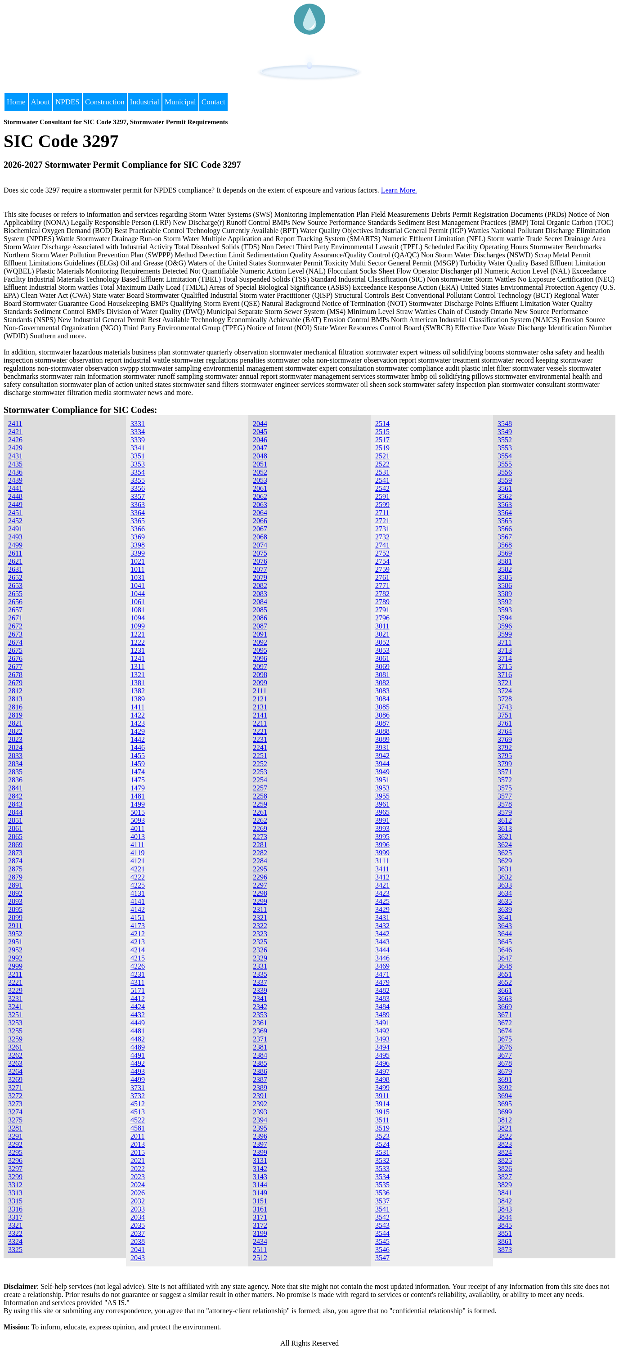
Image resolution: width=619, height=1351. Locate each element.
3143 (260, 1176)
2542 (382, 488)
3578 (505, 804)
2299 (260, 901)
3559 (505, 480)
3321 (15, 1225)
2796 (382, 618)
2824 (15, 747)
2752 (382, 553)
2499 (15, 545)
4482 (137, 1039)
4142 (137, 909)
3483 (382, 998)
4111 (137, 844)
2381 (260, 1047)
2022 (137, 1168)
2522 (382, 464)
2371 (260, 1039)
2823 (15, 739)
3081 (382, 674)
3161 (260, 1209)
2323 (260, 934)
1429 (137, 731)
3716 (505, 674)
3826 (505, 1168)
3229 (15, 990)
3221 (15, 982)
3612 (505, 820)
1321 (137, 674)
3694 (505, 1096)
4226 (137, 966)
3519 (382, 1128)
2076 (260, 561)
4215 (137, 958)
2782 (382, 593)
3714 (505, 658)
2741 (382, 545)
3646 (505, 950)
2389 (260, 1087)
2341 (260, 998)
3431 (382, 917)
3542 (382, 1217)
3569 (505, 553)
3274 (15, 1112)
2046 (260, 440)
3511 (382, 1120)
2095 (260, 650)
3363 (137, 504)
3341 (137, 448)
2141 (260, 715)
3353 (137, 464)
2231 (260, 739)
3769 (505, 739)
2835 (15, 772)
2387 (260, 1079)
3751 (505, 715)
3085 (382, 707)
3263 (15, 1063)
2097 (260, 666)
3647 (505, 958)
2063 (260, 504)
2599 (382, 504)
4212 (137, 934)
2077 (260, 569)
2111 (260, 691)
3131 (260, 1160)
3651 (505, 974)
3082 (382, 683)
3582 (505, 569)
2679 (15, 683)
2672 (15, 626)
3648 (505, 966)
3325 (15, 1249)
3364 (137, 512)
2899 (15, 917)
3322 (15, 1233)
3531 (382, 1152)
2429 (15, 448)
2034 (137, 1217)
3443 (382, 942)
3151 (260, 1201)
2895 (15, 909)
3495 (382, 1055)
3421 (382, 885)
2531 (382, 472)
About (40, 102)
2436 (15, 472)
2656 (15, 602)
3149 (260, 1193)
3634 (505, 893)
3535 (382, 1185)
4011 (137, 828)
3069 (382, 666)
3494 (382, 1047)
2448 (15, 496)
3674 (505, 1031)
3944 (382, 764)
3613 (505, 828)
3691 (505, 1079)
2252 (260, 764)
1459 (137, 764)
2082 (260, 585)
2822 (15, 731)
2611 (15, 553)
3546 (382, 1249)
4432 (137, 1015)
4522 (137, 1120)
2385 (260, 1063)
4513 (137, 1112)
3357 (137, 496)
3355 (137, 480)
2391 (260, 1096)
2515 (382, 431)
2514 (382, 423)
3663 (505, 998)
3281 (15, 1128)
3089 (382, 739)
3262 (15, 1055)
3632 (505, 877)
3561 (505, 488)
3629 (505, 861)
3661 (505, 990)
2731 (382, 529)
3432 (382, 925)
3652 (505, 982)
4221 (137, 869)
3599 (505, 634)
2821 (15, 723)
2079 (260, 577)
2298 (260, 893)
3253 (15, 1023)
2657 (15, 610)
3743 (505, 707)
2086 (260, 618)
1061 (137, 602)
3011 (382, 626)
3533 (382, 1168)
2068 (260, 537)
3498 (382, 1079)
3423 (382, 893)
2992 (15, 958)
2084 (260, 602)
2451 (15, 512)
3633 (505, 885)
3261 (15, 1047)
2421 (15, 431)
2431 (15, 456)
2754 (382, 561)
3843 (505, 1209)
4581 (137, 1128)
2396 (260, 1136)
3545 (382, 1241)
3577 (505, 796)
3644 (505, 934)
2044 (260, 423)
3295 (15, 1152)
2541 (382, 480)
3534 (382, 1176)
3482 (382, 990)
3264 (15, 1071)
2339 (260, 990)
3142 (260, 1168)
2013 (137, 1144)
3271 (15, 1087)
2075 (260, 553)
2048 (260, 456)
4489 (137, 1047)
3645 (505, 942)
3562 (505, 496)
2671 (15, 618)
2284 (260, 861)
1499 (137, 804)
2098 (260, 674)
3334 (137, 431)
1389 (137, 699)
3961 (382, 804)
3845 (505, 1225)
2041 (137, 1249)
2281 (260, 844)
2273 (260, 836)
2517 (382, 440)
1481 (137, 796)
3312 (15, 1185)
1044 (137, 593)
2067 (260, 529)
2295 (260, 869)
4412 (137, 998)
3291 (15, 1136)
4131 (137, 893)
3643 (505, 925)
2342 (260, 1006)
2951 (15, 942)
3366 (137, 529)
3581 (505, 561)
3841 (505, 1193)
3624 (505, 844)
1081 (137, 610)
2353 (260, 1015)
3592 (505, 602)
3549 (505, 431)
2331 (260, 966)
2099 (260, 683)
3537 (382, 1201)
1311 (137, 666)
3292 (15, 1144)
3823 (505, 1144)
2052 (260, 472)
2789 (382, 602)
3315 (15, 1201)
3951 (382, 780)
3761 (505, 723)
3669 (505, 1006)
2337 (260, 982)
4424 (137, 1006)
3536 (382, 1193)
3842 (505, 1201)
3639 (505, 909)
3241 (15, 1006)
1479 (137, 788)
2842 (15, 796)
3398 (137, 545)
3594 (505, 618)
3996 (382, 844)
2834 (15, 764)
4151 (137, 917)
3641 (505, 917)
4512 (137, 1104)
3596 (505, 626)
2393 (260, 1112)
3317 (15, 1217)
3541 (382, 1209)
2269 (260, 828)
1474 (137, 772)
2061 (260, 488)
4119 (137, 853)
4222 (137, 877)
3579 (505, 812)
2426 (15, 440)
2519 (382, 448)
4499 (137, 1079)
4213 (137, 942)
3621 (505, 836)
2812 (15, 691)
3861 (505, 1241)
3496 (382, 1063)
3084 (382, 699)
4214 (137, 950)
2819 (15, 715)
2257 (260, 788)
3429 (382, 909)
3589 (505, 593)
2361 (260, 1023)
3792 (505, 747)
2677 (15, 666)
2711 (382, 512)
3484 (382, 1006)
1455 (137, 755)
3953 (382, 788)
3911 (382, 1096)
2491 (15, 529)
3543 (382, 1225)
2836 (15, 780)
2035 (137, 1225)
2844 (15, 812)
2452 (15, 521)
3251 (15, 1015)
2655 (15, 593)
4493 (137, 1071)
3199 (260, 1233)
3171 (260, 1217)
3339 (137, 440)
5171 (137, 990)
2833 (15, 755)
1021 (137, 561)
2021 (137, 1160)
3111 (382, 861)
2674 (15, 642)
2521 (382, 456)
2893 (15, 901)
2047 (260, 448)
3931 (382, 747)
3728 (505, 699)
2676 (15, 658)
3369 (137, 537)
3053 (382, 650)
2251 (260, 755)
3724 (505, 691)
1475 (137, 780)
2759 (382, 569)
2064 (260, 512)
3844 (505, 1217)
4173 (137, 925)
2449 (15, 504)
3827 (505, 1176)
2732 (382, 537)
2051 (260, 464)
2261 (260, 812)
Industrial (144, 102)
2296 (260, 877)
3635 (505, 901)
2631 (15, 569)
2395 (260, 1128)
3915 (382, 1112)
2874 (15, 861)
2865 (15, 836)
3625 (505, 853)
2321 (260, 917)
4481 (137, 1031)
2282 (260, 853)
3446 (382, 958)
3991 (382, 820)
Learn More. (399, 190)
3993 (382, 828)
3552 (505, 440)
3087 (382, 723)
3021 (382, 634)
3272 (15, 1096)
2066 (260, 521)
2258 (260, 796)
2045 (260, 431)
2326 (260, 950)
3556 (505, 472)
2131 (260, 707)
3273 (15, 1104)
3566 (505, 529)
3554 (505, 456)
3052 (382, 642)
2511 (260, 1249)
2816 (15, 707)
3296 (15, 1160)
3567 (505, 537)
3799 (505, 764)
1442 (137, 739)
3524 (382, 1144)
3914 (382, 1104)
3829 (505, 1185)
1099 (137, 626)
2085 (260, 610)
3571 (505, 772)
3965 (382, 812)
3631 (505, 869)
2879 (15, 877)
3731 (137, 1087)
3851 (505, 1233)
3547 (382, 1257)
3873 (505, 1249)
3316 (15, 1209)
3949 (382, 772)
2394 (260, 1120)
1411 (137, 707)
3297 (15, 1168)
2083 (260, 593)
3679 (505, 1071)
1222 (137, 642)
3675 (505, 1039)
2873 (15, 853)
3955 (382, 796)
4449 (137, 1023)
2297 (260, 885)
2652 (15, 577)
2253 (260, 772)
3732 (137, 1096)
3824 (505, 1152)
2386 (260, 1071)
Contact (213, 102)
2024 (137, 1185)
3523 (382, 1136)
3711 (504, 642)
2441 (15, 488)
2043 (137, 1257)
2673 (15, 634)
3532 (382, 1160)
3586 (505, 585)
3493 (382, 1039)
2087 (260, 626)
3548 (505, 423)
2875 (15, 869)
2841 (15, 788)
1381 (137, 683)
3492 (382, 1031)
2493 (15, 537)
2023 (137, 1176)
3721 (505, 683)
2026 (137, 1193)
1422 (137, 715)
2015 (137, 1152)
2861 (15, 828)
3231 (15, 998)
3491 (382, 1023)
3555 (505, 464)
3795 (505, 755)
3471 (382, 974)
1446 (137, 747)
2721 (382, 521)
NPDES (67, 102)
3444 (382, 950)
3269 (15, 1079)
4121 (137, 861)
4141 (137, 901)
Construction (105, 102)
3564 (505, 512)
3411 (382, 869)
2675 (15, 650)
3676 (505, 1047)
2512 (260, 1257)
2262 (260, 820)
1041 (137, 585)
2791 (382, 610)
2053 (260, 480)
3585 (505, 577)
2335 (260, 974)
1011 (137, 569)
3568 (505, 545)
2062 (260, 496)
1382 (137, 691)
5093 (137, 820)
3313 (15, 1193)
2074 (260, 545)
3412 (382, 877)
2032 (137, 1201)
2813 (15, 699)
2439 (15, 480)
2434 (260, 1241)
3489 (382, 1015)
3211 (15, 974)
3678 (505, 1063)
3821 (505, 1128)
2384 (260, 1055)
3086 (382, 715)
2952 (15, 950)
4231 (137, 974)
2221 (260, 731)
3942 (382, 755)
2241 (260, 747)
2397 (260, 1144)
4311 (137, 982)
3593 (505, 610)
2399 (260, 1152)
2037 (137, 1233)
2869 (15, 844)
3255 (15, 1031)
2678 (15, 674)
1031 (137, 577)
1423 (137, 723)
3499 (382, 1087)
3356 (137, 488)
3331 (137, 423)
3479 (382, 982)
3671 (505, 1015)
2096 (260, 658)
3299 (15, 1176)
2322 (260, 925)
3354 (137, 472)
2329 (260, 958)
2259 (260, 804)
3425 (382, 901)
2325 (260, 942)
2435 (15, 464)
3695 (505, 1104)
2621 (15, 561)
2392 (260, 1104)
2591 (382, 496)
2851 (15, 820)
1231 (137, 650)
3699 (505, 1112)
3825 (505, 1160)
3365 (137, 521)
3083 (382, 691)
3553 (505, 448)
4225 (137, 885)
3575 (505, 788)
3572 (505, 780)
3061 (382, 658)
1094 (137, 618)
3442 (382, 934)
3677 (505, 1055)
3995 (382, 836)
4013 (137, 836)
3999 (382, 853)
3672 (505, 1023)
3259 (15, 1039)
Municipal (180, 102)
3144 (260, 1185)
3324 (15, 1241)
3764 (505, 731)
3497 (382, 1071)
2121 (260, 699)
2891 (15, 885)
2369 (260, 1031)
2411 (15, 423)
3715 (505, 666)
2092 (260, 642)
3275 (15, 1120)
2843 (15, 804)
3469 (382, 966)
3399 (137, 553)
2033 (137, 1209)
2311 (260, 909)
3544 (382, 1233)
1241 (137, 658)
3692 (505, 1087)
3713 (505, 650)
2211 (260, 723)
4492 (137, 1063)
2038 (137, 1241)
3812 (505, 1120)
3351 (137, 456)
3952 (15, 934)
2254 (260, 780)
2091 (260, 634)
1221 (137, 634)
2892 (15, 893)
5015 (137, 812)
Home (16, 102)
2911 (15, 925)
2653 (15, 585)
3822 (505, 1136)
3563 (505, 504)
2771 (382, 585)
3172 (260, 1225)
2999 (15, 966)
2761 (382, 577)
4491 (137, 1055)
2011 (137, 1136)
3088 (382, 731)
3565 (505, 521)
